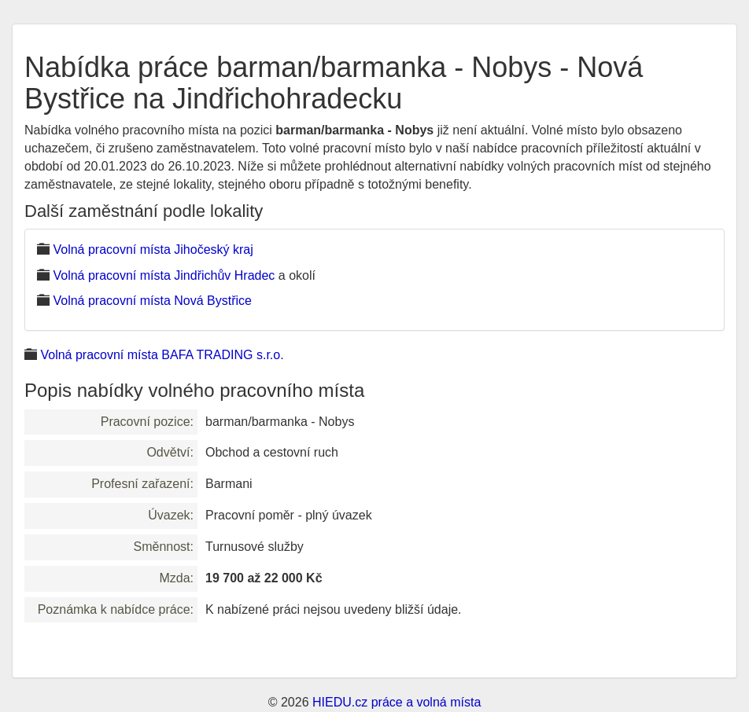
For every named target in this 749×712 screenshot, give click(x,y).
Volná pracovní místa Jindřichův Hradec (164, 275)
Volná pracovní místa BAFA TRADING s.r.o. (161, 355)
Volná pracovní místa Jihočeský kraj (153, 249)
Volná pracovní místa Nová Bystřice (152, 300)
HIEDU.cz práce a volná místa (396, 702)
